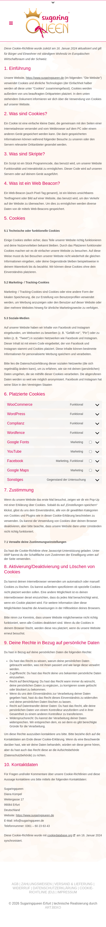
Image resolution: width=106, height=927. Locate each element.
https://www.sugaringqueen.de (45, 77)
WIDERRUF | (23, 888)
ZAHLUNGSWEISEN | (37, 884)
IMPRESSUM (67, 892)
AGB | (16, 884)
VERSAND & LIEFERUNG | (74, 884)
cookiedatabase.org (59, 835)
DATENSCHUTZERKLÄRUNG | (56, 888)
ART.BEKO (53, 907)
